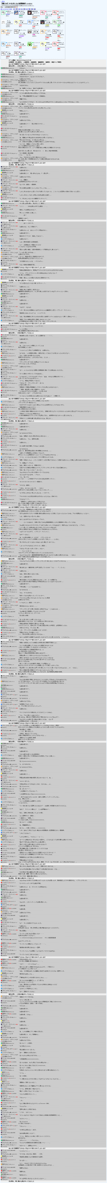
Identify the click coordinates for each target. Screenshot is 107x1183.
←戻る (3, 1)
